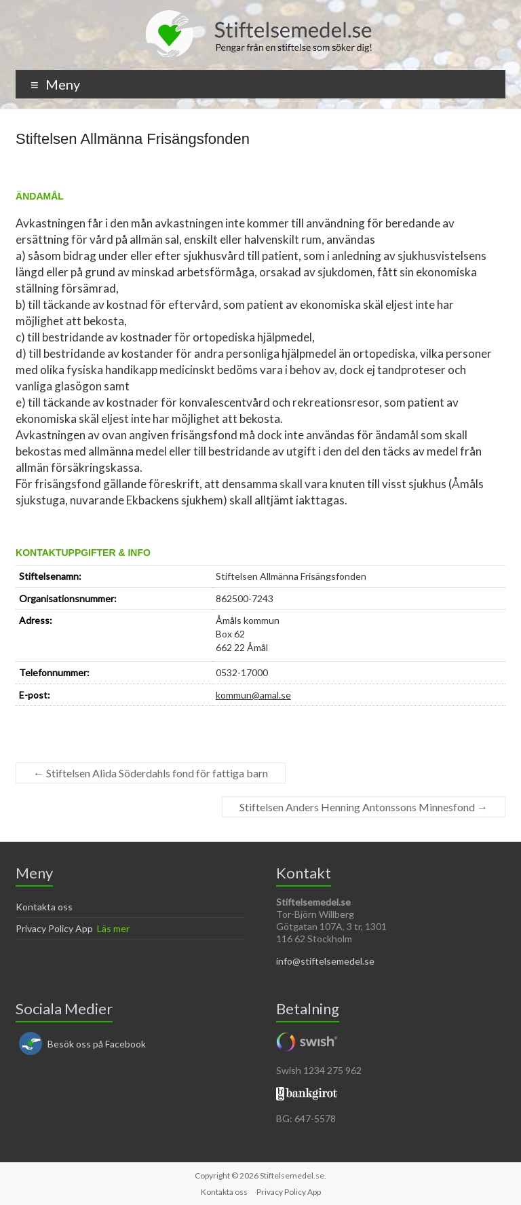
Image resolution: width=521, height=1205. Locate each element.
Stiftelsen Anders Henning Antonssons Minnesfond (363, 806)
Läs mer (113, 928)
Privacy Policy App (54, 928)
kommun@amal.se (253, 695)
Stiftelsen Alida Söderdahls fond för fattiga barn (150, 772)
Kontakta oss (44, 906)
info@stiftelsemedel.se (325, 961)
